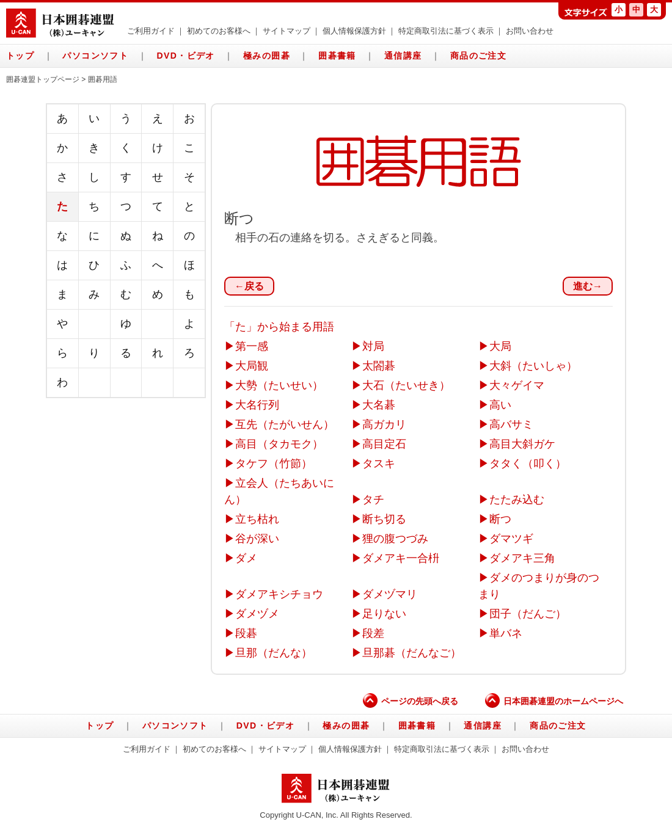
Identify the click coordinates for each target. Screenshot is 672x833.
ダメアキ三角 (522, 558)
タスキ (378, 463)
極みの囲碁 (266, 55)
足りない (384, 614)
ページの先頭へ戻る (410, 701)
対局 (373, 346)
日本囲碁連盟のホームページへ (554, 701)
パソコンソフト (95, 55)
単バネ (505, 633)
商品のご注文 (478, 55)
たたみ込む (516, 499)
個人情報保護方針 (354, 31)
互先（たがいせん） (284, 424)
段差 (373, 633)
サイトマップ (286, 31)
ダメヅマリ (389, 594)
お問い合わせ (529, 31)
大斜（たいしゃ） (533, 366)
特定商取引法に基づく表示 (446, 31)
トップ (20, 55)
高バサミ (511, 424)
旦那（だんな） (273, 653)
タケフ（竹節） (273, 463)
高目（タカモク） (279, 444)
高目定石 (384, 444)
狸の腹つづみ (395, 539)
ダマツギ (511, 539)
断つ (500, 519)
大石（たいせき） (406, 385)
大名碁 (378, 405)
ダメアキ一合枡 (400, 558)
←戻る (249, 286)
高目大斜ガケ (522, 444)
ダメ (246, 558)
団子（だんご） (527, 614)
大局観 (251, 366)
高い (500, 405)
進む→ (587, 286)
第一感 (251, 346)
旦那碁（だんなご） (411, 653)
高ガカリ (384, 424)
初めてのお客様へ (218, 31)
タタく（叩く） (527, 463)
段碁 (246, 633)
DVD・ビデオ (185, 55)
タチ (373, 499)
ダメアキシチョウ (279, 594)
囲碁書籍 (337, 55)
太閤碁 (378, 366)
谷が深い (257, 539)
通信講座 (403, 55)
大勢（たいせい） (279, 385)
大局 (500, 346)
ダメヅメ (257, 614)
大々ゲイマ (516, 385)
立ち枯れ (257, 519)
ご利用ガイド (151, 31)
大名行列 (257, 405)
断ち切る (384, 519)
